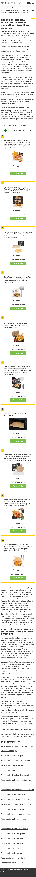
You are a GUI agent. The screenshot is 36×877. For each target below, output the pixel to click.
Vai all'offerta (18, 174)
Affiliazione (10, 869)
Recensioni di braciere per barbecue (15, 824)
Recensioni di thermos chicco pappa (15, 761)
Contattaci (3, 871)
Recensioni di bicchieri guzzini (12, 785)
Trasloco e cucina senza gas (12, 756)
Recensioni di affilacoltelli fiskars (13, 858)
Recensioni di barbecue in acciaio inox (16, 780)
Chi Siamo (2, 869)
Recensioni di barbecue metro (13, 838)
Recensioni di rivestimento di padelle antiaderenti (15, 775)
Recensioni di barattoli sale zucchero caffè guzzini (17, 790)
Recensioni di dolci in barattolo (13, 795)
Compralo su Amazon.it (18, 170)
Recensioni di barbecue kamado (13, 819)
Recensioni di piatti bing (10, 770)
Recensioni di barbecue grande (13, 834)
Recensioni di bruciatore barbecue (14, 829)
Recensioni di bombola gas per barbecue (17, 814)
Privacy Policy (18, 869)
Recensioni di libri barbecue (11, 848)
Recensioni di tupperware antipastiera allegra (16, 804)
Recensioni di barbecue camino (13, 853)
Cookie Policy (26, 869)
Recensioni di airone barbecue (13, 809)
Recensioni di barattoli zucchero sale (15, 800)
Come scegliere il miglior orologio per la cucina (16, 746)
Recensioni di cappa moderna (12, 765)
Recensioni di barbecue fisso (12, 843)
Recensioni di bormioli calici (12, 863)
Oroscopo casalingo (9, 751)
